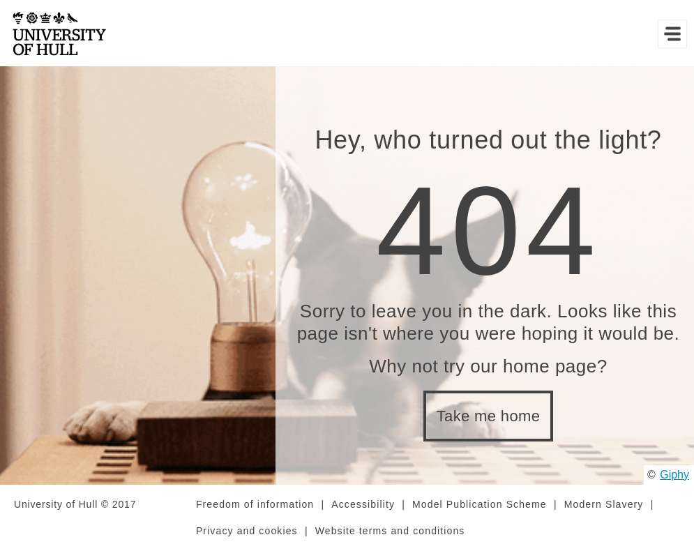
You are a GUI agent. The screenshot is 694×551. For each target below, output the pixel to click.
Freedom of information (255, 504)
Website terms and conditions (390, 530)
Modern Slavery (604, 504)
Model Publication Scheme (479, 504)
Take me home (489, 416)
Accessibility (363, 504)
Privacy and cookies (247, 530)
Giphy (674, 475)
